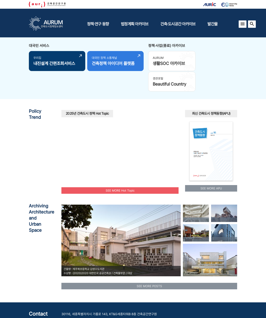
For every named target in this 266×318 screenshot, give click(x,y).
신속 (143, 132)
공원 (140, 140)
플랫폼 (139, 108)
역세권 (113, 104)
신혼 (162, 113)
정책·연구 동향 (98, 24)
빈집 (120, 130)
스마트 (127, 146)
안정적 (78, 143)
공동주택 (118, 139)
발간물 (212, 24)
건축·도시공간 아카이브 (177, 24)
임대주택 (96, 155)
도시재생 (86, 119)
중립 (132, 156)
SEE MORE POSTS (149, 264)
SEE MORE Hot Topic (120, 169)
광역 (98, 105)
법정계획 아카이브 (134, 24)
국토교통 (138, 123)
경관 (122, 106)
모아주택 (94, 138)
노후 (106, 128)
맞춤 (130, 115)
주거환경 (109, 119)
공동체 (76, 138)
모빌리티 (71, 117)
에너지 (154, 118)
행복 (115, 113)
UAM (174, 130)
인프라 (75, 129)
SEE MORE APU (211, 167)
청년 (94, 130)
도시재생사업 (100, 111)
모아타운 (105, 146)
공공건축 (162, 134)
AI (133, 132)
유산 (139, 116)
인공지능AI (85, 149)
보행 (148, 113)
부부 (68, 124)
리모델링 (154, 146)
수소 (138, 149)
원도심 (150, 109)
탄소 (160, 140)
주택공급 (156, 124)
